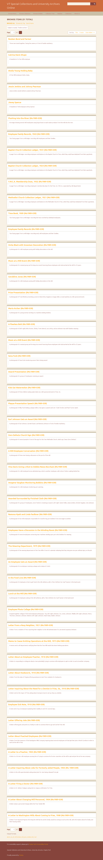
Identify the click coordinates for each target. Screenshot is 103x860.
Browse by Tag (20, 23)
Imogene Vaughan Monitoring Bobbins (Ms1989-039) (32, 483)
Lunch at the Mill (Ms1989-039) (22, 594)
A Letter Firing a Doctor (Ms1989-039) (25, 784)
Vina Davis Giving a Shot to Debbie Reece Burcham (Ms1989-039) (37, 467)
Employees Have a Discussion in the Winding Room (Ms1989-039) (37, 530)
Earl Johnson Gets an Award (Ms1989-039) (27, 419)
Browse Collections (24, 13)
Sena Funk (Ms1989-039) (19, 356)
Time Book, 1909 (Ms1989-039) (22, 213)
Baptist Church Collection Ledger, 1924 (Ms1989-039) (32, 166)
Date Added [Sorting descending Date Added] (89, 32)
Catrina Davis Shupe (17, 55)
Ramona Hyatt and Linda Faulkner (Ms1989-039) (30, 514)
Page (11, 32)
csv (11, 837)
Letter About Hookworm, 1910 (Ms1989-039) (28, 673)
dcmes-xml (20, 837)
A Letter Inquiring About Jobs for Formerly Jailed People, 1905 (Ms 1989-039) (43, 768)
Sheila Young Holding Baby (20, 71)
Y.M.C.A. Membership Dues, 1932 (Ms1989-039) (29, 182)
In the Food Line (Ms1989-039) (22, 578)
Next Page (20, 32)
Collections (68, 13)
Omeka (21, 855)
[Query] (81, 3)
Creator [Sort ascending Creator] (81, 32)
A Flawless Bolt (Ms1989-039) (21, 324)
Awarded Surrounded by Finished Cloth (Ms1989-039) (32, 498)
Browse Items (12, 13)
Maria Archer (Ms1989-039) (20, 308)
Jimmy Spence (14, 102)
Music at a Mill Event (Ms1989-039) (24, 261)
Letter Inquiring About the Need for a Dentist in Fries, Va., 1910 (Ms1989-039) (43, 689)
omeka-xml (30, 837)
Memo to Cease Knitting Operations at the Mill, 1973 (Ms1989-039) (38, 641)
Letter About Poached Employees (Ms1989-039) (29, 736)
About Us (77, 13)
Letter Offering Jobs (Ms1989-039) (24, 720)
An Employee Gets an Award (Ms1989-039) (27, 562)
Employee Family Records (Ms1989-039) (26, 229)
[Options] (91, 3)
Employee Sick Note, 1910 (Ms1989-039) (26, 704)
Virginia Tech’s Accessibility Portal (38, 844)
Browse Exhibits (38, 13)
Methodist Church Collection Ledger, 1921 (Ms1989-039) (34, 197)
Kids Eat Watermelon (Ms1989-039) (24, 388)
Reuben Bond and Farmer (19, 39)
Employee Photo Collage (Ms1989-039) (25, 609)
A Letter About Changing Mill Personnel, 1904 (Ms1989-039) (35, 799)
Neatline (59, 13)
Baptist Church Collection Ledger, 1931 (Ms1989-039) (32, 150)
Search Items (30, 23)
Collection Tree (50, 13)
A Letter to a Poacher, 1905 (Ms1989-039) (27, 752)
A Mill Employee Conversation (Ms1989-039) (28, 451)
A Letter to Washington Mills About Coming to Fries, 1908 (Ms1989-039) (41, 815)
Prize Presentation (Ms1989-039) (23, 292)
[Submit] (94, 3)
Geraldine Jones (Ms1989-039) (22, 277)
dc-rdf (15, 837)
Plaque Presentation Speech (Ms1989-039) (27, 403)
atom (8, 837)
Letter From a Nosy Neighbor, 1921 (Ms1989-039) (30, 625)
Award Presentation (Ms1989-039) (23, 372)
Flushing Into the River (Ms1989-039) (25, 118)
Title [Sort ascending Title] (76, 32)
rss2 (35, 837)
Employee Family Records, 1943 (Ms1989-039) (29, 134)
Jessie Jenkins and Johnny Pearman (24, 86)
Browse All (11, 23)
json (25, 837)
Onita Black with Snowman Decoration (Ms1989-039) (32, 245)
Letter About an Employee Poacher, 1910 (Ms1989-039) (33, 657)
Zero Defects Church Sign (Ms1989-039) (26, 435)
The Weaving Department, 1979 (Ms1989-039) (29, 546)
